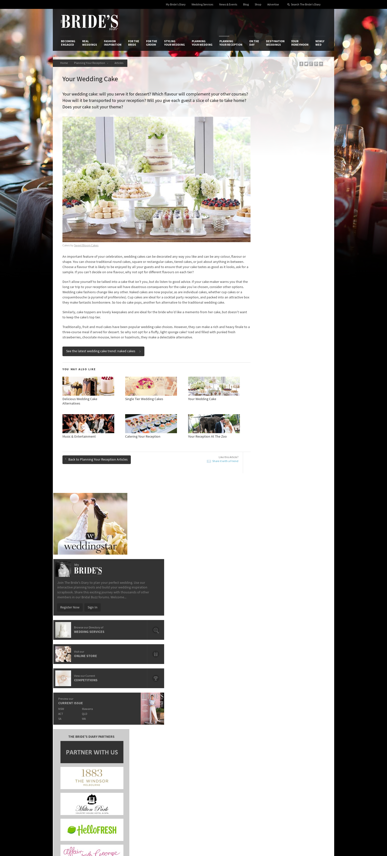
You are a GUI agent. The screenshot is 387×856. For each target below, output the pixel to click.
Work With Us (70, 743)
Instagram (304, 743)
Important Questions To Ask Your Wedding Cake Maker (104, 647)
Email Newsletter (309, 774)
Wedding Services (202, 4)
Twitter (302, 751)
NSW (257, 301)
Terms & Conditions (260, 733)
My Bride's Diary (176, 4)
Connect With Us (304, 721)
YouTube (303, 766)
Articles (123, 63)
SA (255, 311)
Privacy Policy (256, 727)
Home (65, 63)
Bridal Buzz (305, 728)
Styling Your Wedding (174, 43)
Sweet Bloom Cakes (88, 233)
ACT (256, 306)
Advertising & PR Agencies (172, 743)
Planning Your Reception (230, 43)
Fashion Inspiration (112, 43)
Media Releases (164, 727)
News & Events (228, 4)
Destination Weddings (275, 43)
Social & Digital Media (122, 738)
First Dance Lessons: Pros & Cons (93, 664)
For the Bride (133, 43)
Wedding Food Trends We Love (175, 638)
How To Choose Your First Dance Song (97, 657)
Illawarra (284, 301)
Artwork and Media (213, 733)
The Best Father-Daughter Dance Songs (182, 645)
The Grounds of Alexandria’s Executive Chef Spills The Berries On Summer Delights (293, 640)
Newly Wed (319, 43)
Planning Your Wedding (202, 43)
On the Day (254, 43)
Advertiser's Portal (213, 738)
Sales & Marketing (120, 743)
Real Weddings (89, 43)
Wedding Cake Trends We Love (175, 657)
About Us (68, 727)
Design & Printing (119, 733)
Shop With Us (209, 727)
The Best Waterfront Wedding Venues (289, 661)
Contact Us (69, 733)
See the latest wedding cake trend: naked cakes (105, 349)
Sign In (288, 199)
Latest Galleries (164, 738)
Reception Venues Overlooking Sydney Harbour (104, 638)
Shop (258, 4)
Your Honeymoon (300, 43)
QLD (281, 306)
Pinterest (303, 758)
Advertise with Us (73, 738)
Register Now (265, 199)
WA (280, 311)
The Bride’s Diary (89, 22)
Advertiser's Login (120, 727)
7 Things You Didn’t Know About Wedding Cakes (292, 651)
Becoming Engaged (68, 43)
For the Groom (151, 43)
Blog (246, 4)
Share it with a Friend (207, 459)
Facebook (304, 736)
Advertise (273, 4)
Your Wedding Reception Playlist (177, 664)
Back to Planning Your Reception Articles (97, 456)
